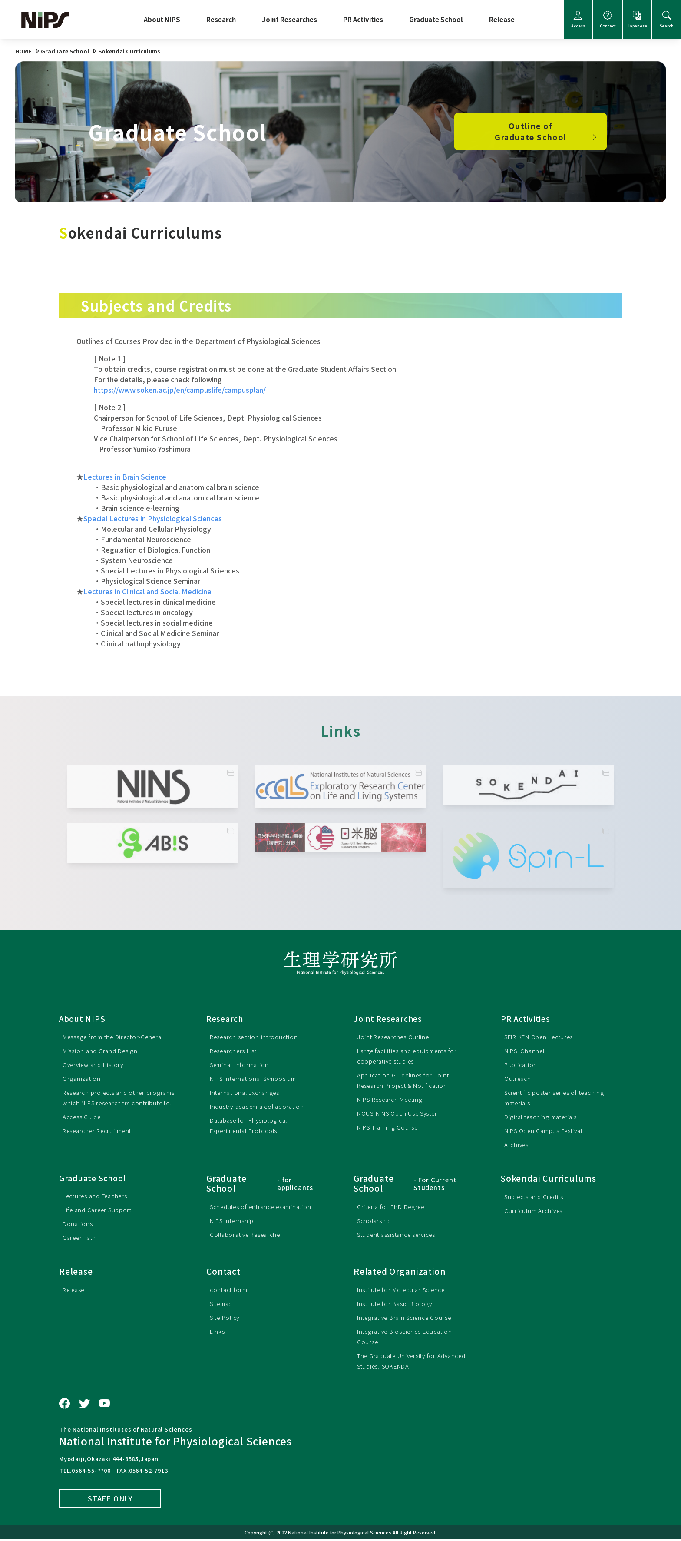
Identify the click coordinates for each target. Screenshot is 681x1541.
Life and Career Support (101, 1210)
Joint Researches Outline (396, 1036)
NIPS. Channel (525, 1050)
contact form (230, 1290)
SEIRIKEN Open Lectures (542, 1036)
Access (578, 20)
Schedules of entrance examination (266, 1206)
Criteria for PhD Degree (393, 1206)
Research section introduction (257, 1036)
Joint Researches (289, 19)
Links (217, 1332)
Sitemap (223, 1304)
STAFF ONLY (110, 1500)
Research (221, 19)
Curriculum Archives (534, 1210)
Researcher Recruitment (101, 1141)
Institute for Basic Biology (397, 1304)
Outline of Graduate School (547, 131)
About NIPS (162, 19)
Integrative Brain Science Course (408, 1318)
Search (666, 20)
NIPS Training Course (389, 1127)
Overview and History (96, 1064)
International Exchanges (247, 1092)
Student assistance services (401, 1234)
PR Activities (363, 19)
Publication (522, 1064)
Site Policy (226, 1318)
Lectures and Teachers (98, 1196)
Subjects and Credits (537, 1196)
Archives (517, 1144)
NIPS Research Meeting (393, 1099)
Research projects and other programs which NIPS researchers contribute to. (115, 1103)
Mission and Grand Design (102, 1050)
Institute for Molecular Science (405, 1290)
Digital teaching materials (544, 1116)
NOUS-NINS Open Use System (403, 1113)
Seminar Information (242, 1064)
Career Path (81, 1238)
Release (502, 19)
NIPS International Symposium (257, 1078)
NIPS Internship (234, 1220)
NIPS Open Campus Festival (547, 1130)
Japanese (637, 20)
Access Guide (83, 1127)
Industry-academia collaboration (261, 1106)
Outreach (519, 1078)
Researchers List (235, 1050)
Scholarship (375, 1220)
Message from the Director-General (118, 1036)
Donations (78, 1224)
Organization (83, 1078)
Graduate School (436, 19)
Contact (607, 20)
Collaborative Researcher (250, 1234)
